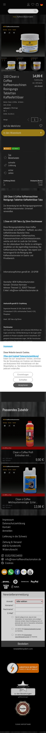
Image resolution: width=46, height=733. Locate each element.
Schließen (23, 379)
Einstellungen (23, 374)
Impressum (8, 346)
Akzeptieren (23, 385)
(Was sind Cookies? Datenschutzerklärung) (21, 356)
